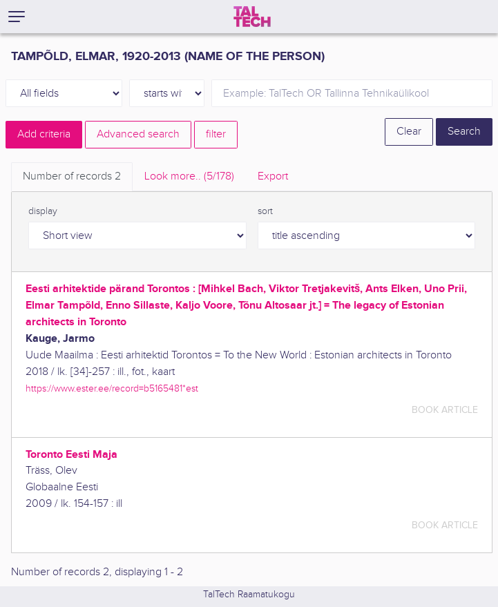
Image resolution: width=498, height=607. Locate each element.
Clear (408, 131)
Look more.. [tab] (189, 176)
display (42, 211)
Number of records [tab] (72, 176)
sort (265, 211)
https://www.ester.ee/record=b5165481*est (112, 388)
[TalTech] (252, 17)
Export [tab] (273, 176)
